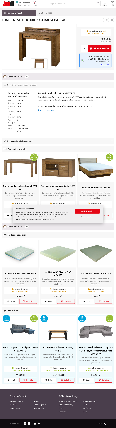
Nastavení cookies (87, 217)
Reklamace (62, 412)
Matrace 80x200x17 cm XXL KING (20, 273)
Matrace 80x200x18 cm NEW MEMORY (58, 273)
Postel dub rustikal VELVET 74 (95, 187)
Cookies (85, 412)
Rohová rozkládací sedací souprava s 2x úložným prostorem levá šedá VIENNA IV (96, 350)
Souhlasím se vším (87, 211)
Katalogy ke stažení (89, 401)
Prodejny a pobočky (17, 401)
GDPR (61, 408)
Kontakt (13, 405)
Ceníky (85, 405)
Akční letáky (87, 408)
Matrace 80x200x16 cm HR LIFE (96, 273)
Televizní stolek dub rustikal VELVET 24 (57, 188)
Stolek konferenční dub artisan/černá (58, 349)
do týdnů (20, 291)
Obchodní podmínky (66, 405)
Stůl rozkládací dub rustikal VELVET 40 (20, 188)
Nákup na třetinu (39, 408)
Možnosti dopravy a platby (68, 401)
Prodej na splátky (40, 405)
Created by (101, 423)
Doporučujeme (15, 408)
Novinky (36, 401)
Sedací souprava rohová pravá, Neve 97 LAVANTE (20, 349)
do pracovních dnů (20, 370)
